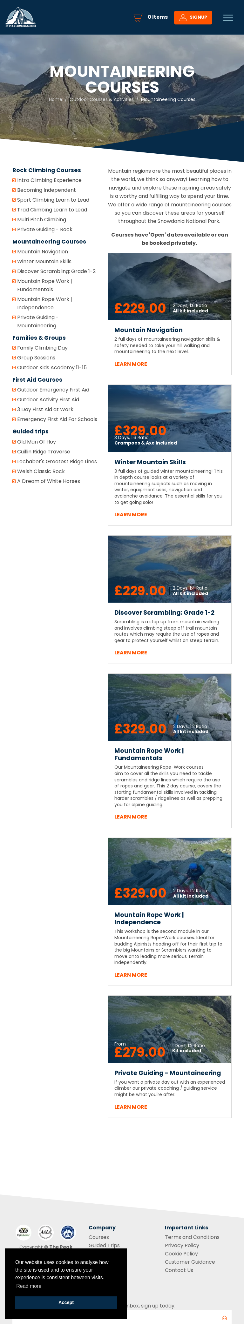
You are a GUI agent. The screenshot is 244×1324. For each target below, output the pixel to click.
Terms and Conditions (192, 1237)
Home (55, 99)
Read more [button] (28, 1286)
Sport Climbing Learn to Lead (53, 200)
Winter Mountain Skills (44, 261)
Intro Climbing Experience (49, 180)
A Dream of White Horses (48, 481)
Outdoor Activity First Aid (48, 399)
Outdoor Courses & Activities (102, 99)
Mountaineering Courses (49, 241)
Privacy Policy (182, 1245)
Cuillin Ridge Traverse (43, 451)
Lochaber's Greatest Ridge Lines (57, 461)
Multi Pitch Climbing (41, 219)
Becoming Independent (46, 190)
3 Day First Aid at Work (45, 409)
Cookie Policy (181, 1253)
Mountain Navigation (42, 251)
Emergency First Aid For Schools (57, 419)
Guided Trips (104, 1245)
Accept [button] (66, 1302)
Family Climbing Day (42, 347)
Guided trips (30, 431)
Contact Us (179, 1270)
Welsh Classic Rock (41, 471)
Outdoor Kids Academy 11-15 (52, 367)
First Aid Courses (37, 380)
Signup (193, 18)
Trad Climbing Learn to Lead (52, 209)
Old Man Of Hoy (36, 441)
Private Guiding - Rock (44, 229)
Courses (99, 1237)
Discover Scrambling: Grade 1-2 (56, 271)
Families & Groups (39, 338)
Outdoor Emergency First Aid (53, 389)
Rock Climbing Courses (46, 170)
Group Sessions (36, 357)
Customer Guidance (190, 1262)
